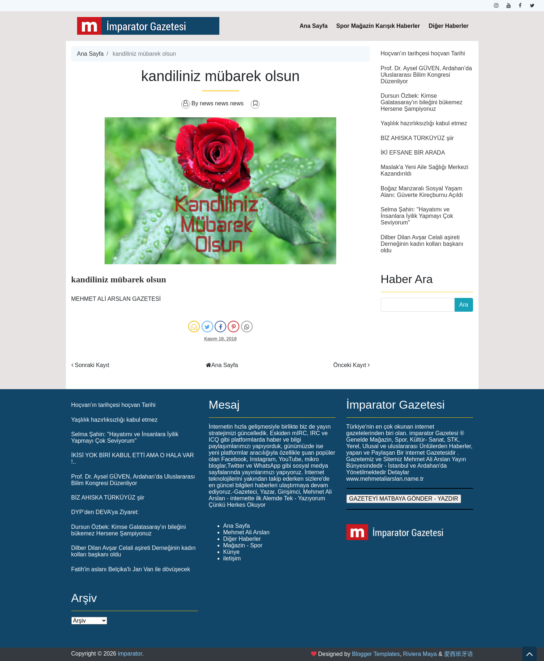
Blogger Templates (376, 654)
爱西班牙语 (458, 654)
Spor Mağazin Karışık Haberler (378, 26)
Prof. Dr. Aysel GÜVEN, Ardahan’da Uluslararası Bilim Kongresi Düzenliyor (426, 74)
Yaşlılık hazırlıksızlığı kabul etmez (424, 123)
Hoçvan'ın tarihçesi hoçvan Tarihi (423, 53)
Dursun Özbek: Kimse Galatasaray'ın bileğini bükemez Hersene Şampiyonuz (422, 102)
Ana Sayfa (314, 26)
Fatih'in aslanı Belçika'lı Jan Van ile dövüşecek (130, 569)
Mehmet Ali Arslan (246, 532)
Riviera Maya (420, 654)
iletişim (232, 558)
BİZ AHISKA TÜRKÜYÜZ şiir (417, 138)
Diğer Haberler (448, 26)
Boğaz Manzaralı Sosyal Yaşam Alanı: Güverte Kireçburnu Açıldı (422, 191)
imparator (130, 654)
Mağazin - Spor (243, 545)
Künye (231, 552)
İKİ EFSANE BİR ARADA (413, 153)
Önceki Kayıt (349, 365)
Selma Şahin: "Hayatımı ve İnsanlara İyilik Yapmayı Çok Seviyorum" (417, 216)
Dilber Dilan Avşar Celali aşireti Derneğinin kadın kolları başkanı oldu (422, 243)
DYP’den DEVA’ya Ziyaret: (105, 512)
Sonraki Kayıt (92, 365)
